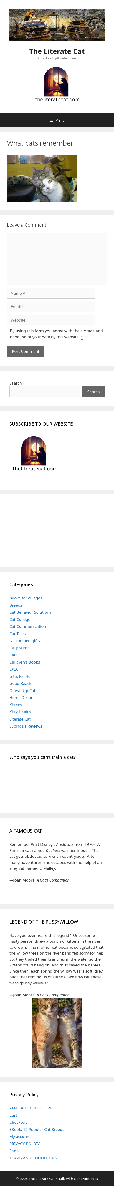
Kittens (15, 704)
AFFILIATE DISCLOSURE (30, 1108)
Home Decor (21, 697)
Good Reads (20, 683)
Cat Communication (27, 626)
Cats (13, 655)
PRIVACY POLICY (24, 1143)
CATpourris (19, 648)
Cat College (19, 619)
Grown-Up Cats (23, 690)
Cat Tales (17, 633)
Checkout (18, 1122)
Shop (14, 1150)
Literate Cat (20, 719)
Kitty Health (20, 711)
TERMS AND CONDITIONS (33, 1158)
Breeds (15, 605)
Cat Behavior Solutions (30, 612)
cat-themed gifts (24, 640)
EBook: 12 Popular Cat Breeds (36, 1129)
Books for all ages (25, 598)
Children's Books (24, 662)
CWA (13, 669)
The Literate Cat (57, 51)
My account (20, 1136)
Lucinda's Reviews (25, 726)
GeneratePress (86, 1178)
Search (15, 383)
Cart (13, 1115)
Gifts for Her (20, 676)
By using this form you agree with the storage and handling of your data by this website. (56, 334)
